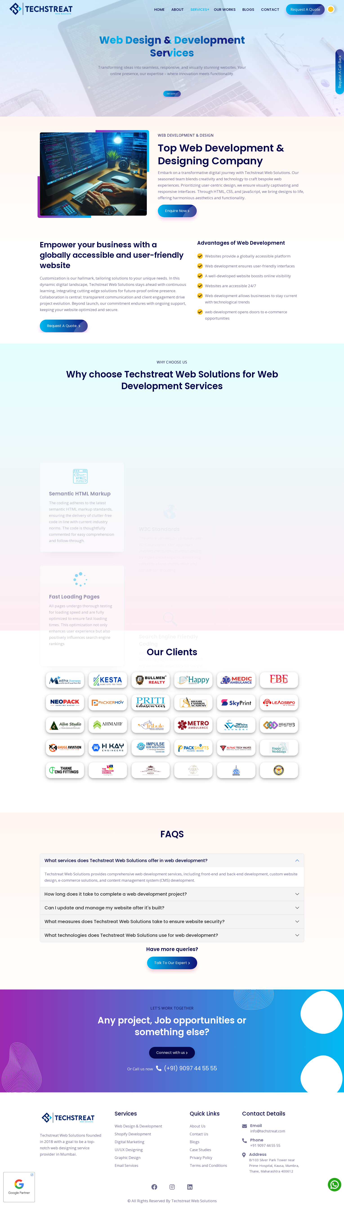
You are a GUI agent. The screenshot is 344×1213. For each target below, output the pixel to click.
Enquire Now (181, 211)
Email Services (126, 1165)
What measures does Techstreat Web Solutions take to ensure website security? (135, 921)
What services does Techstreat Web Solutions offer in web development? (126, 860)
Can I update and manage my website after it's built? (104, 908)
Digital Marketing (129, 1141)
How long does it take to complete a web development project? (116, 894)
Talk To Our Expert (172, 962)
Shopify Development (133, 1134)
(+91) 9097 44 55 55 (186, 1068)
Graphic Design (128, 1157)
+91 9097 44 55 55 (265, 1145)
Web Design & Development (138, 1126)
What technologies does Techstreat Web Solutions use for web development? (131, 935)
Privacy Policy (201, 1157)
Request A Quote (307, 9)
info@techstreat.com (267, 1131)
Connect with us (172, 1052)
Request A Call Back (339, 68)
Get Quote (172, 60)
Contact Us (199, 1134)
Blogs (194, 1141)
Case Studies (200, 1149)
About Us (198, 1126)
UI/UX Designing (129, 1149)
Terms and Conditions (208, 1165)
